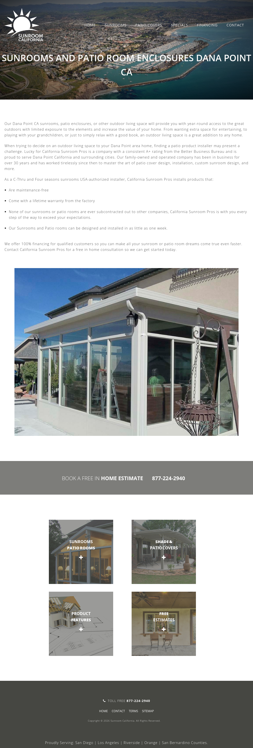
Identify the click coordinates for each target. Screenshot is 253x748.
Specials (179, 25)
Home (90, 25)
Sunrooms (115, 25)
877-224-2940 (168, 478)
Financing (207, 25)
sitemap (148, 711)
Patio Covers (148, 25)
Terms (133, 711)
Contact (235, 25)
